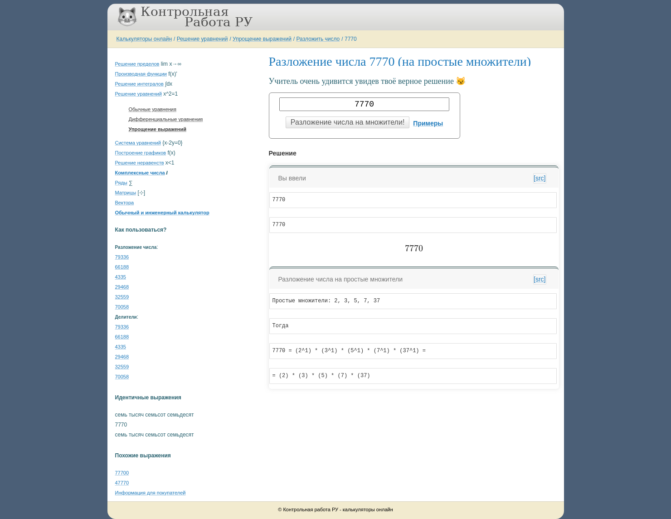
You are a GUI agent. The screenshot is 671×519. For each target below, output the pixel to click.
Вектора (124, 202)
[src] (539, 178)
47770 (122, 482)
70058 (122, 307)
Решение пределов (137, 64)
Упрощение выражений (262, 39)
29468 (122, 287)
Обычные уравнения (152, 109)
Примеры (428, 123)
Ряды (121, 182)
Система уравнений (138, 143)
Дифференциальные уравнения (166, 119)
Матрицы (125, 192)
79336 (122, 257)
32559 (122, 297)
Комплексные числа (140, 172)
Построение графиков (140, 152)
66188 (122, 267)
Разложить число (318, 39)
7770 (351, 39)
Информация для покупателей (150, 492)
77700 (122, 472)
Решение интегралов (139, 84)
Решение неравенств (139, 162)
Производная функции (141, 74)
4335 (120, 277)
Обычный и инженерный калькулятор (162, 212)
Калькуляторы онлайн (144, 39)
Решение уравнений (202, 39)
